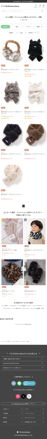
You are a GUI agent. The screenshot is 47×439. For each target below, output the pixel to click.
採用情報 (5, 422)
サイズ (28, 27)
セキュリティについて (30, 417)
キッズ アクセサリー (38, 305)
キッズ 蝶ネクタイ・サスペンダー (20, 308)
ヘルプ (26, 409)
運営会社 (5, 417)
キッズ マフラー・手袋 (24, 341)
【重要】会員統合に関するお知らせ (12, 359)
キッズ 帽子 (5, 305)
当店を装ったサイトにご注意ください (12, 367)
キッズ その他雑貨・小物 (37, 308)
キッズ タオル (13, 305)
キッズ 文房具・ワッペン (25, 305)
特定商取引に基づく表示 (30, 422)
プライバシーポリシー (30, 413)
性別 (17, 27)
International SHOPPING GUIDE (11, 363)
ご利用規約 (5, 413)
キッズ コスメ (7, 308)
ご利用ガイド (6, 409)
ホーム (2, 341)
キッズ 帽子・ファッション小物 (11, 341)
